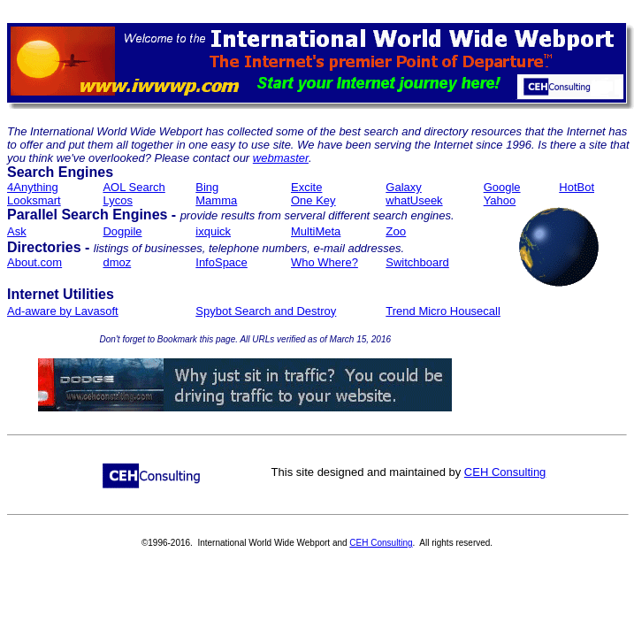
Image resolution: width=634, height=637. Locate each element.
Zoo (396, 231)
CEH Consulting (505, 472)
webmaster (281, 158)
